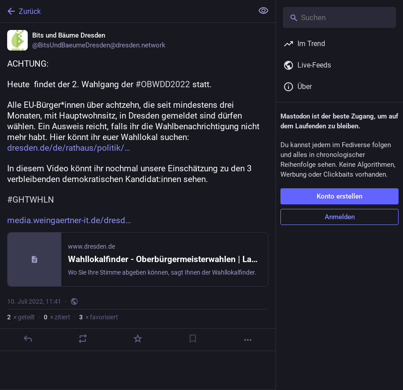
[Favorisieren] (137, 338)
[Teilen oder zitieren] (82, 338)
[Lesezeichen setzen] (192, 338)
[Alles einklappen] (263, 10)
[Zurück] (125, 11)
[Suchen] (339, 17)
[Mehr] (247, 340)
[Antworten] (27, 338)
